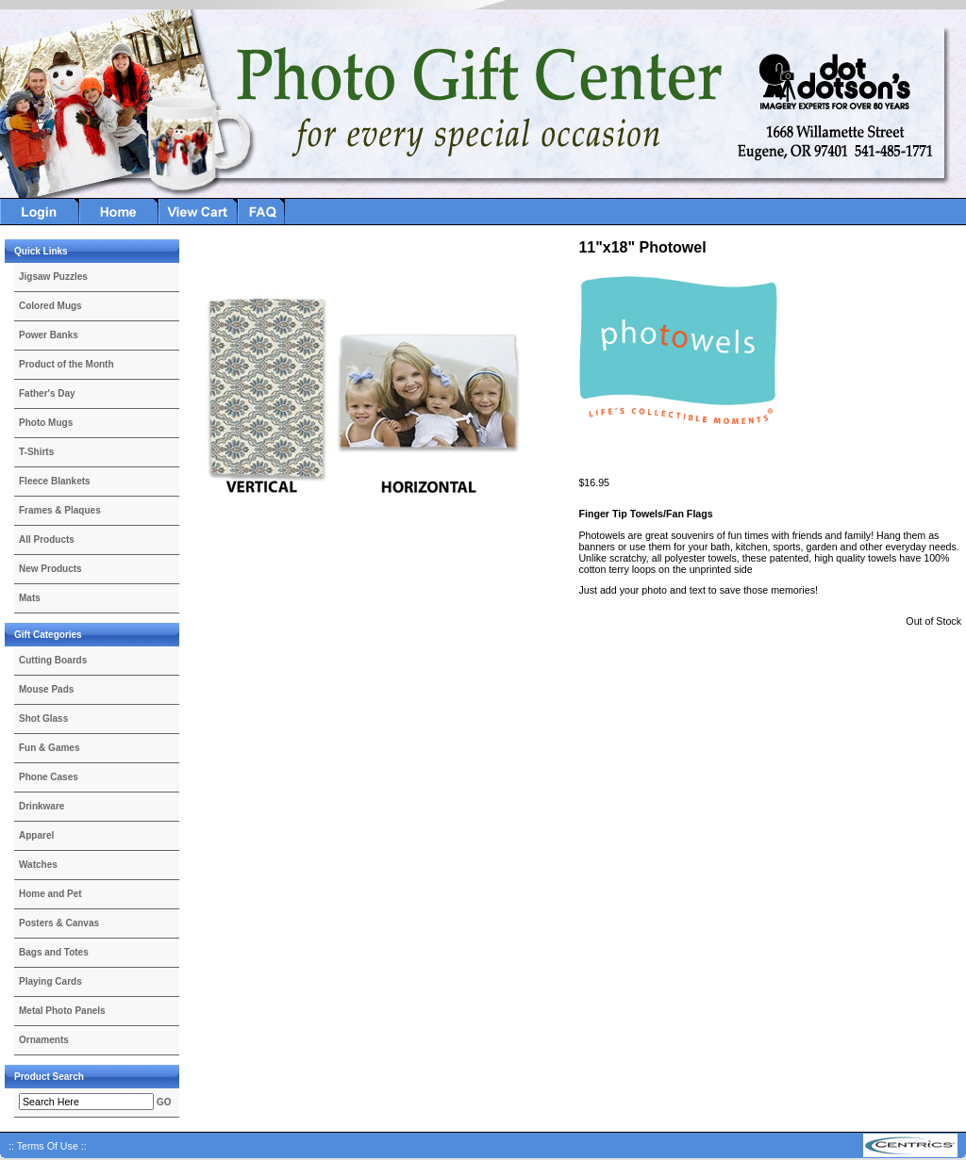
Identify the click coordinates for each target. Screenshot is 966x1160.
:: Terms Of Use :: (47, 1146)
